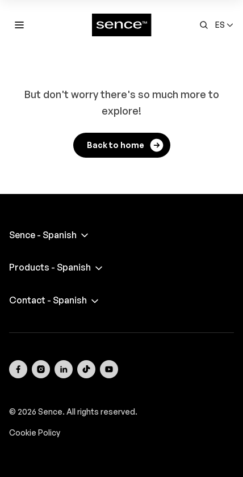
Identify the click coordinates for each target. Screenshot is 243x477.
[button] (224, 25)
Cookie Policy (34, 432)
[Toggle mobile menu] (19, 25)
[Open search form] (204, 25)
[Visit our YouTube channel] (109, 369)
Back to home (126, 145)
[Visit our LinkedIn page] (64, 369)
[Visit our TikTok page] (86, 369)
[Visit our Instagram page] (41, 369)
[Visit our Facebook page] (18, 369)
